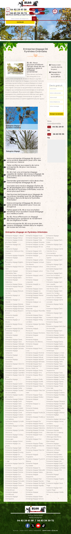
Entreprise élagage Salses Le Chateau (55, 338)
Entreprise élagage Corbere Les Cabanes (14, 418)
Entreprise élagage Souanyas (55, 357)
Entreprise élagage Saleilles (55, 335)
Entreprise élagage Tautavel (55, 377)
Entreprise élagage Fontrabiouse (11, 493)
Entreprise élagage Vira (53, 461)
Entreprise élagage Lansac (34, 260)
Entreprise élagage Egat (13, 448)
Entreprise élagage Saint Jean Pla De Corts (54, 288)
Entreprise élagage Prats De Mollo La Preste (35, 447)
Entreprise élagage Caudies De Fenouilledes (14, 391)
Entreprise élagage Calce (13, 342)
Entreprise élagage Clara (13, 406)
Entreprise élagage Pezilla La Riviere (35, 418)
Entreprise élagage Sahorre (35, 499)
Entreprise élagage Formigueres (11, 498)
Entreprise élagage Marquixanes (32, 299)
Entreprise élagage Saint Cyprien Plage (54, 489)
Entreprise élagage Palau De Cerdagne (35, 387)
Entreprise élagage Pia (33, 421)
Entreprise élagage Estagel (14, 468)
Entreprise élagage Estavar (14, 470)
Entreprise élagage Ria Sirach (35, 483)
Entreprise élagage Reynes (34, 481)
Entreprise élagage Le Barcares (12, 296)
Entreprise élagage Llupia (34, 293)
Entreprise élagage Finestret (14, 485)
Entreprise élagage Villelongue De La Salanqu (54, 431)
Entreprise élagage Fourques (35, 238)
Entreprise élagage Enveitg (14, 452)
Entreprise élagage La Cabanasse (12, 332)
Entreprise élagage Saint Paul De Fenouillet (56, 327)
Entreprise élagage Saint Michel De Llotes (54, 319)
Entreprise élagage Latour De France (34, 276)
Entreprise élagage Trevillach (55, 404)
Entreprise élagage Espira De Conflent (14, 464)
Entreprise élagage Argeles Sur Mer (14, 263)
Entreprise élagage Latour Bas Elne (34, 268)
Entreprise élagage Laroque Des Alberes (35, 263)
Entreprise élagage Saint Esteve (54, 261)
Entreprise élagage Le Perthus (33, 405)
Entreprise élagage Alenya (13, 238)
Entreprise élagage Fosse (34, 236)
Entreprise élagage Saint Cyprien (54, 257)
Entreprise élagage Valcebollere (52, 416)
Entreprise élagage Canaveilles (11, 361)
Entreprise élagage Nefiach (35, 359)
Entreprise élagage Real (33, 479)
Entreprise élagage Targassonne (52, 369)
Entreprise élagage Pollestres (35, 428)
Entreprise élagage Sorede (55, 355)
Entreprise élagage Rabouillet (35, 470)
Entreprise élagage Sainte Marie (54, 305)
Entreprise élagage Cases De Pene (14, 376)
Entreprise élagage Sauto (54, 344)
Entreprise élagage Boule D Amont (14, 312)
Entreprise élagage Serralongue (52, 349)
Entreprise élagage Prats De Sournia (35, 451)
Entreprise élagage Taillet (54, 362)
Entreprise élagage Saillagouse (52, 237)
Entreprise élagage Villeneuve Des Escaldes (54, 453)
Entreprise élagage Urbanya (55, 412)
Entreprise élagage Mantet (34, 295)
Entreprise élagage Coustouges (11, 438)
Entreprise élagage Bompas (14, 308)
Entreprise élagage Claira (13, 404)
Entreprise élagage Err (12, 454)
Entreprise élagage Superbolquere (52, 476)
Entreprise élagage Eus (13, 474)
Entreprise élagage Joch (34, 251)
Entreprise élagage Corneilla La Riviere (14, 427)
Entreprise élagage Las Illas (35, 244)
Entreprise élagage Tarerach (55, 366)
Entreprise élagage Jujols (34, 253)
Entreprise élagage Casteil (13, 384)
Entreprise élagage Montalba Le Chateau (35, 325)
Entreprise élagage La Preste (55, 468)
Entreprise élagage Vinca (54, 457)
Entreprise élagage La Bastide (12, 301)
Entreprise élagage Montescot (32, 336)
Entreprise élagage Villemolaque (52, 440)
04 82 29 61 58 (18, 9)
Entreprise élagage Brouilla (14, 328)
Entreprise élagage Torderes (55, 392)
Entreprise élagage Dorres (13, 441)
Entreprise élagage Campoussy (11, 356)
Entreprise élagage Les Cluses (12, 445)
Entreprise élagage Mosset (34, 355)
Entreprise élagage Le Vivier (55, 465)
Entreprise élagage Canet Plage (54, 484)
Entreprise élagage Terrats (54, 381)
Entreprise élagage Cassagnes (11, 380)
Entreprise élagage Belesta (14, 304)
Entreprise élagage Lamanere (32, 257)
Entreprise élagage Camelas (14, 348)
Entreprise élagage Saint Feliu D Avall (54, 270)
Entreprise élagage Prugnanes (32, 456)
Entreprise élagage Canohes (14, 368)
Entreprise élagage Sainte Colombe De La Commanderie (54, 251)
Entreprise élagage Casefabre (15, 373)
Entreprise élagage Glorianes (35, 242)
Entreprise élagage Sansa (54, 342)
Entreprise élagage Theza (54, 384)
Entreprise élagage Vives (54, 463)
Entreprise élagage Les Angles (12, 246)
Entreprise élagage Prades (34, 443)
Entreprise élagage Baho (13, 277)
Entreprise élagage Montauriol (32, 330)
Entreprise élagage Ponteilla (35, 430)
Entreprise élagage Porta (34, 432)
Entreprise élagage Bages (13, 275)
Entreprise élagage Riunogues (32, 489)
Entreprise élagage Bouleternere (11, 316)
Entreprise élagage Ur (53, 410)
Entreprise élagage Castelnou (15, 386)
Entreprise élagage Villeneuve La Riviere (53, 449)
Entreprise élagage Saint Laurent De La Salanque (54, 296)
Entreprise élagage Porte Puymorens (34, 436)
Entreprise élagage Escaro (13, 457)
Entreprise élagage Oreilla (34, 379)
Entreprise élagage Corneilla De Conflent (14, 422)
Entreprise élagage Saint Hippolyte (54, 279)
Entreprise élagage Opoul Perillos (34, 376)
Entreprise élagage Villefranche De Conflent (54, 427)
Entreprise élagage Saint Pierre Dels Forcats (54, 332)
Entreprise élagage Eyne (13, 477)
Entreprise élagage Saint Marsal (54, 310)
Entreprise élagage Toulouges (52, 398)
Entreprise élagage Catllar (13, 388)
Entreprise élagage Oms (34, 373)
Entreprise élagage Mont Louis (34, 349)
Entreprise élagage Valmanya (55, 419)
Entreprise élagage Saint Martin (54, 314)
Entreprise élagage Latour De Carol (34, 272)
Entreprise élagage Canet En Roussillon (14, 365)
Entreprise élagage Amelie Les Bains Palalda (14, 241)
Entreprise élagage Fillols (13, 483)
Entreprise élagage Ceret (13, 401)
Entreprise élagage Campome (11, 352)
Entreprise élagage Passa (34, 395)
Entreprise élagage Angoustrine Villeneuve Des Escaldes (14, 251)
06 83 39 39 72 (18, 13)
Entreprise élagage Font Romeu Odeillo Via (34, 367)
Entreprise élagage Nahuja (34, 357)
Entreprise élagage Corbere (14, 415)
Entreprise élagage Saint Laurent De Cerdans (54, 292)
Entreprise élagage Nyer (34, 364)
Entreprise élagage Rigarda (35, 485)
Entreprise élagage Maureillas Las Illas (35, 312)
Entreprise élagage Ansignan (14, 255)
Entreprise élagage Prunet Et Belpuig (35, 460)
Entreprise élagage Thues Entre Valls (54, 387)
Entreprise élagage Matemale (32, 307)
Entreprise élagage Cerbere (14, 399)
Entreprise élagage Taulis (54, 373)
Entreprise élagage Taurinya (55, 375)
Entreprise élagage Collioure (14, 410)
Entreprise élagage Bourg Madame (13, 325)
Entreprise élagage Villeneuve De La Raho (53, 445)
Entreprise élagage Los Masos (33, 303)
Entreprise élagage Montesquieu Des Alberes (34, 341)
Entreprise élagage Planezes (35, 426)
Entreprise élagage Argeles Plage (55, 480)
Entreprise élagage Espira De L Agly (14, 460)
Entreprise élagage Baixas (13, 284)
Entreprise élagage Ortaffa (34, 381)
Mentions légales (50, 530)
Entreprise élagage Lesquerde (32, 281)
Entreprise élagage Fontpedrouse (11, 489)
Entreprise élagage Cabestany (11, 336)
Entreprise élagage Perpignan (32, 400)
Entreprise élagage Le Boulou (12, 321)
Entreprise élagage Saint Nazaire (54, 323)
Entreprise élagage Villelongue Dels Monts (53, 436)
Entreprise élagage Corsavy (14, 435)
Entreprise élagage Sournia (55, 359)
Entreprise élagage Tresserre (55, 401)
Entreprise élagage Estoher (14, 472)
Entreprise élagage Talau (54, 364)
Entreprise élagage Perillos (34, 397)
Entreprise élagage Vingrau (55, 459)
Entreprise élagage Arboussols (11, 259)
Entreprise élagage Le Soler (55, 353)
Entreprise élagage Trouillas (55, 408)
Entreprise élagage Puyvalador (32, 464)
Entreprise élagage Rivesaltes (32, 493)
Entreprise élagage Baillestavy (11, 281)
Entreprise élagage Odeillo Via (55, 493)
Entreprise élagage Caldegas (14, 344)
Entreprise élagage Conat (13, 412)
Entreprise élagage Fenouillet (14, 481)
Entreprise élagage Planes (34, 423)
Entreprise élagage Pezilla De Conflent (35, 414)
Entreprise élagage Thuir (54, 390)
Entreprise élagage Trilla (54, 406)
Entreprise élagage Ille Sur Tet (34, 248)
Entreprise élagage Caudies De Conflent (14, 396)
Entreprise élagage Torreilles (55, 395)
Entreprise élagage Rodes (34, 496)
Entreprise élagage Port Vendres (33, 440)
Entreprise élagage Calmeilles (15, 346)
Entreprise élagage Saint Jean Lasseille (54, 283)
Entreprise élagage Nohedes (35, 362)
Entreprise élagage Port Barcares (54, 471)
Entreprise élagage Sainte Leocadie (54, 301)
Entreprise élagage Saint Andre (54, 241)
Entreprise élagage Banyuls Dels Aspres (14, 288)
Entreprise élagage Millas (34, 317)
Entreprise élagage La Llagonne (33, 285)
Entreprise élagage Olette (34, 370)
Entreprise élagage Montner (35, 353)
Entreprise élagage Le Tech (55, 379)
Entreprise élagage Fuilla (34, 240)
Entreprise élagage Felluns (14, 479)
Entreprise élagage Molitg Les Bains (34, 321)
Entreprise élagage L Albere (14, 236)
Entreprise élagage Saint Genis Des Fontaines (54, 274)
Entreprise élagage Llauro (34, 289)
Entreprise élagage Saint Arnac (54, 246)
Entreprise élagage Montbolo (35, 333)
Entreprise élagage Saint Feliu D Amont (54, 265)
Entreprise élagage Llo (33, 291)
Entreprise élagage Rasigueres (32, 476)
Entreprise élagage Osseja (34, 384)
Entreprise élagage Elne (13, 450)
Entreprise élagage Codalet (14, 408)
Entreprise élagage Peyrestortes (32, 409)
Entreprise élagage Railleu (34, 472)
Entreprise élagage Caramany (15, 370)
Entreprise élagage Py (33, 468)
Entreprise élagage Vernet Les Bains (54, 422)
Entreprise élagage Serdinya (55, 346)
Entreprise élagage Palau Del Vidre (35, 391)
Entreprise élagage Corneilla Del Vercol (14, 431)
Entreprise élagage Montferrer (32, 345)
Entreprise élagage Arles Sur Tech (14, 268)
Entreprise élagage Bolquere (14, 306)
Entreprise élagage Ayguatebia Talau (11, 272)
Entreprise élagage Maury (34, 315)
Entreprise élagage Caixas (13, 339)
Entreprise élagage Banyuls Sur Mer (14, 292)
